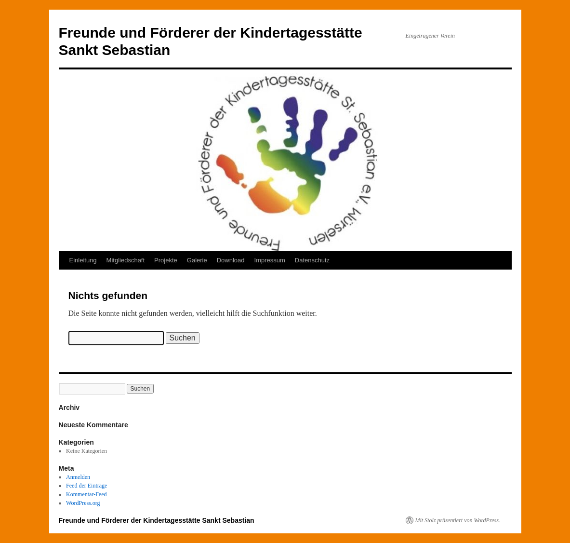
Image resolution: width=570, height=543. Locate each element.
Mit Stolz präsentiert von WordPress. (457, 520)
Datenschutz (312, 260)
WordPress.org (83, 503)
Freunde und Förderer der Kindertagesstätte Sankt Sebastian (156, 520)
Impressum (269, 260)
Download (231, 260)
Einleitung (83, 260)
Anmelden (78, 477)
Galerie (197, 260)
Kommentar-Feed (86, 494)
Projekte (165, 260)
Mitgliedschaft (125, 260)
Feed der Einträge (86, 485)
